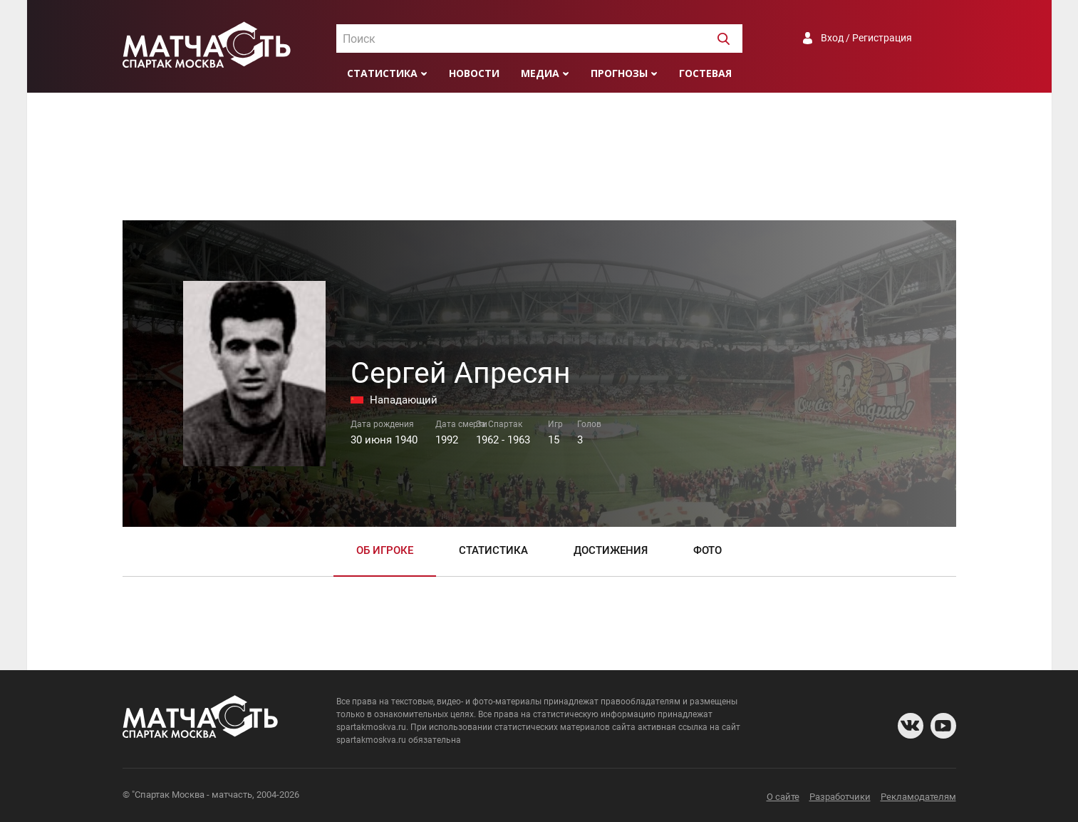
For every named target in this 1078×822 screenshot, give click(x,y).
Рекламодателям (918, 796)
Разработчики (840, 796)
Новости (474, 73)
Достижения (611, 550)
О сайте (783, 796)
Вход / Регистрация (866, 37)
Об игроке (384, 550)
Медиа (540, 73)
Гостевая (705, 73)
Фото (707, 550)
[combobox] (539, 38)
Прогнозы (619, 73)
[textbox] (539, 39)
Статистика (382, 73)
